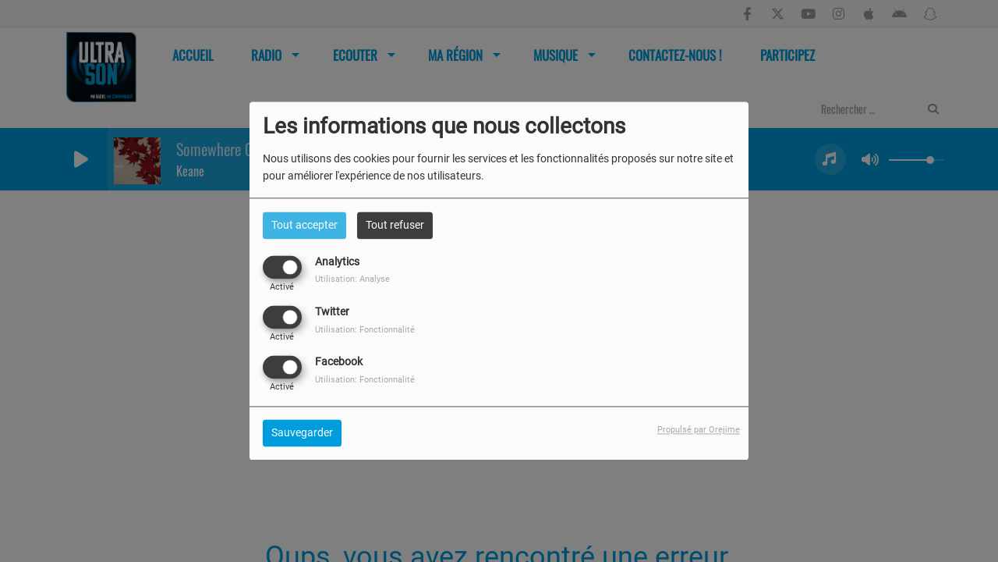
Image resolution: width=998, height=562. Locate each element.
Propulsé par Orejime (698, 430)
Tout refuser (395, 225)
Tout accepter (304, 225)
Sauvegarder (302, 433)
